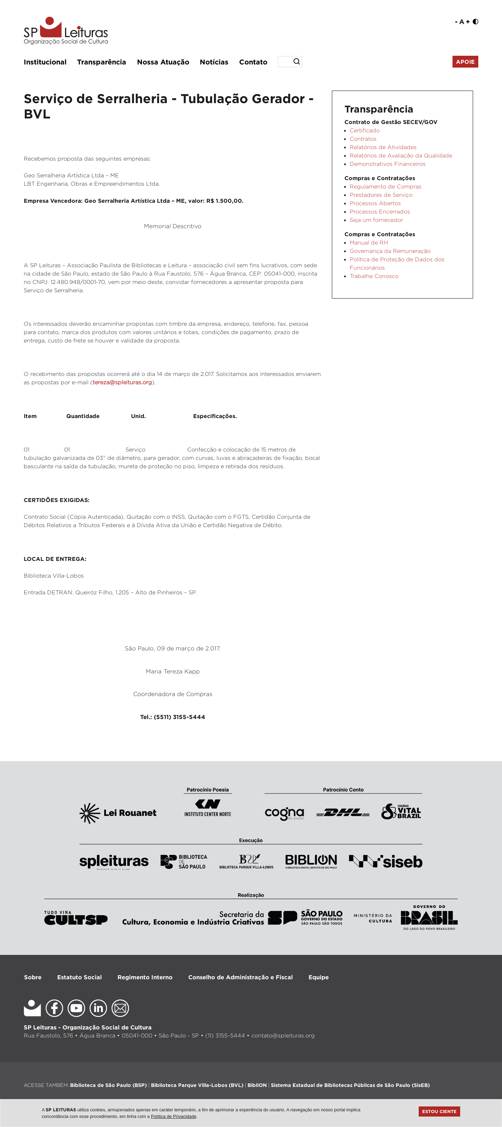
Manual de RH (369, 243)
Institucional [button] (45, 61)
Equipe (319, 977)
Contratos (363, 139)
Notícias (214, 61)
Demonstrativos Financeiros (388, 164)
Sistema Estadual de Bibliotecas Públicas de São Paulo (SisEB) (350, 1085)
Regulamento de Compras (385, 187)
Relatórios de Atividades (383, 147)
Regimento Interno (145, 977)
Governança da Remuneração (390, 251)
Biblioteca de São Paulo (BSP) (108, 1085)
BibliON (257, 1085)
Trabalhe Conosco (374, 276)
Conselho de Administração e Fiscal (240, 977)
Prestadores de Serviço (381, 195)
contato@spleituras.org (283, 1036)
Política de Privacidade (173, 1116)
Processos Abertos (375, 203)
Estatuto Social (79, 977)
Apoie (465, 62)
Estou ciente (439, 1111)
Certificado (365, 130)
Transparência (101, 61)
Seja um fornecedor (376, 220)
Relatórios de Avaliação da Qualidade (401, 156)
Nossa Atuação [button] (163, 61)
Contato (253, 61)
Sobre (32, 977)
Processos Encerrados (380, 212)
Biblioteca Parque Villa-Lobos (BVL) (197, 1085)
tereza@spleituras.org (122, 382)
